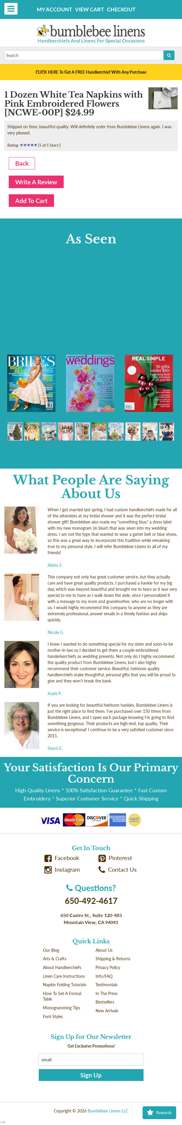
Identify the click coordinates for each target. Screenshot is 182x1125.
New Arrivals (107, 1010)
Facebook (61, 857)
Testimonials (106, 984)
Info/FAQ (104, 976)
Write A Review (36, 182)
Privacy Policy (108, 967)
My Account (54, 9)
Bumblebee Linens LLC (108, 1110)
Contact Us (117, 869)
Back (22, 163)
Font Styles (53, 1016)
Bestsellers (105, 1001)
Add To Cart (31, 200)
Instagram (62, 869)
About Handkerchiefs (62, 967)
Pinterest (115, 857)
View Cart (89, 9)
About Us (104, 950)
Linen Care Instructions (64, 976)
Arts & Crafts (54, 958)
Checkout (121, 9)
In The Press (106, 993)
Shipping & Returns (113, 958)
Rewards (159, 1112)
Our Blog (51, 950)
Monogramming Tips (61, 1007)
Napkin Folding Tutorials (64, 984)
